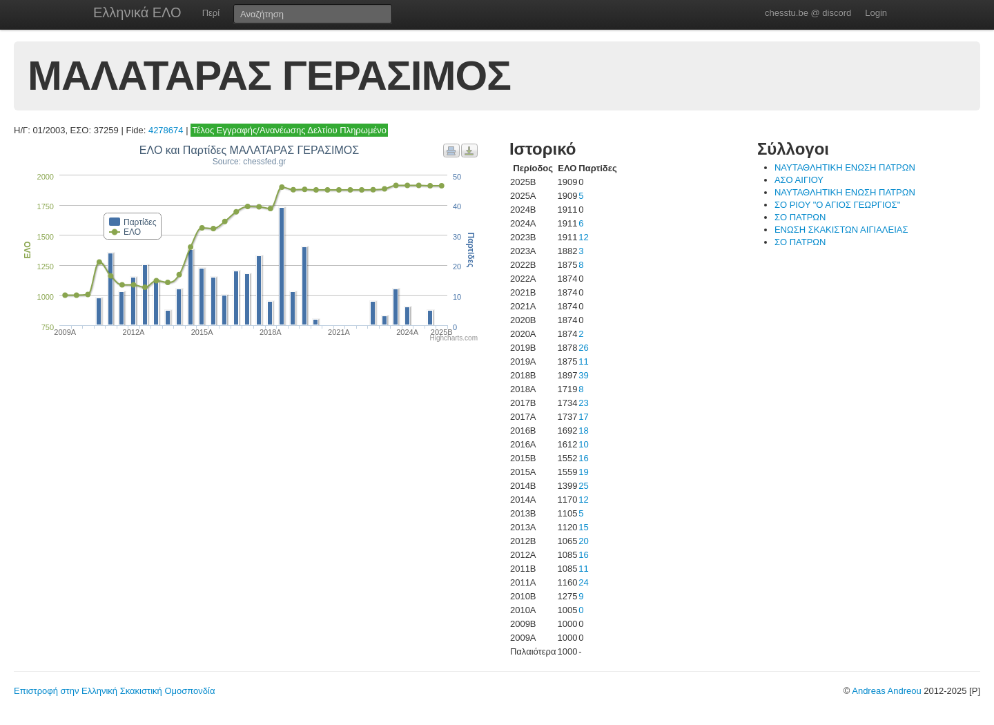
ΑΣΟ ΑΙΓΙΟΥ (799, 180)
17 (583, 417)
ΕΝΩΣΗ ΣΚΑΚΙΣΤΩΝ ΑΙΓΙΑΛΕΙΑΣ (841, 229)
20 (583, 541)
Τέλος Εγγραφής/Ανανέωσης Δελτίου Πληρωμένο (289, 130)
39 (583, 375)
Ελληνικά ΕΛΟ (137, 12)
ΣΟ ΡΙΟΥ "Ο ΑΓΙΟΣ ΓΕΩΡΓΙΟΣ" (837, 205)
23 (583, 403)
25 (583, 486)
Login (876, 13)
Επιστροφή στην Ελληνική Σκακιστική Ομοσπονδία (114, 691)
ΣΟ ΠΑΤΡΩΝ (800, 217)
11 (583, 361)
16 (583, 458)
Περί (211, 13)
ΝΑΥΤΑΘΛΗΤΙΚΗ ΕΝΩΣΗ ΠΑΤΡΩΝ (844, 167)
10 (583, 444)
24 (583, 582)
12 (583, 237)
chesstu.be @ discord (808, 13)
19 (583, 472)
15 (583, 527)
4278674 (166, 130)
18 (583, 430)
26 (583, 347)
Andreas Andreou (886, 691)
